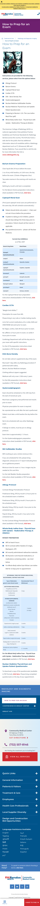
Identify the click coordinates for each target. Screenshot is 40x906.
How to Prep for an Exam (15, 700)
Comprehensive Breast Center (16, 706)
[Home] (12, 14)
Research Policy (26, 897)
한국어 (5, 845)
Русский (5, 852)
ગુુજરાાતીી (6, 839)
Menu (4, 902)
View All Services (17, 756)
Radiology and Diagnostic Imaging (27, 38)
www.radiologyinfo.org (10, 155)
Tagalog (6, 836)
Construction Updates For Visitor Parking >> (14, 7)
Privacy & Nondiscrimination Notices (19, 894)
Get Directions (17, 738)
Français (23, 836)
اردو (4, 855)
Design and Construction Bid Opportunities (15, 819)
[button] (32, 902)
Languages (11, 897)
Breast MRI (7, 711)
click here (19, 868)
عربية (22, 833)
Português (24, 849)
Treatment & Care (9, 38)
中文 (21, 845)
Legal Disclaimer (18, 897)
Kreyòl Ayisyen (26, 839)
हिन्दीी (4, 842)
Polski (5, 849)
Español (23, 852)
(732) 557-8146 (18, 744)
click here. (27, 193)
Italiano (23, 842)
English (6, 833)
